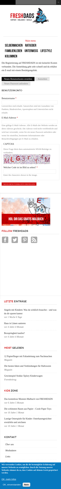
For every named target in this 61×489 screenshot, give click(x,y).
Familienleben (13, 51)
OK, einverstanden (12, 484)
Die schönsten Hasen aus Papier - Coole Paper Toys (27, 409)
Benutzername (9, 98)
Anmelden (42, 79)
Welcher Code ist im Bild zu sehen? (20, 167)
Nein (26, 484)
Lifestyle (46, 51)
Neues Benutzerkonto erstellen (19, 79)
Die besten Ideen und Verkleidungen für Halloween (27, 366)
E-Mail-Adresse (10, 118)
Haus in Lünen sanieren (15, 323)
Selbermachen (14, 45)
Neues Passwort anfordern (16, 83)
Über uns (9, 444)
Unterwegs (31, 51)
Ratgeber (30, 45)
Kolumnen (11, 56)
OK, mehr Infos (8, 479)
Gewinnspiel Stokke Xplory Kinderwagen (23, 376)
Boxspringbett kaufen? (14, 333)
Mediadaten (10, 450)
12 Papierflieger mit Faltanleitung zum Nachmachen (28, 356)
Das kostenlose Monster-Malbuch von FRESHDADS (28, 399)
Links (7, 456)
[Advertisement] (26, 270)
